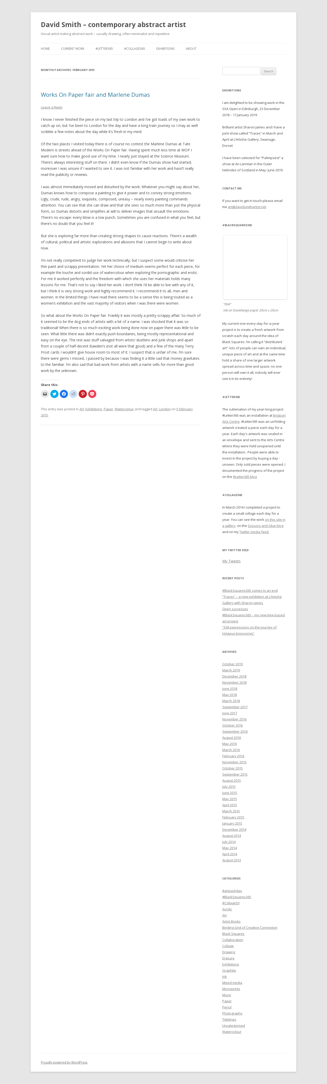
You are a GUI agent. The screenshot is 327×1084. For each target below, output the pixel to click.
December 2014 (234, 829)
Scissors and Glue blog (265, 525)
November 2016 (234, 719)
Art (81, 409)
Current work (72, 48)
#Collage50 (230, 903)
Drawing (228, 952)
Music (226, 995)
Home (45, 48)
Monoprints (231, 988)
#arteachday (232, 890)
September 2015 (235, 774)
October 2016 (232, 725)
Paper (108, 409)
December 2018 (234, 676)
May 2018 (229, 694)
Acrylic (227, 909)
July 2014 (229, 841)
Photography (232, 1013)
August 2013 (231, 860)
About (191, 48)
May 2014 (229, 848)
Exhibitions (165, 48)
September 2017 (235, 707)
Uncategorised (233, 1025)
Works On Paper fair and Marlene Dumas (95, 94)
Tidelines (229, 1019)
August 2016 (231, 737)
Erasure (228, 958)
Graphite (229, 970)
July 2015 (229, 786)
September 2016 (235, 731)
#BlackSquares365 (236, 897)
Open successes (235, 609)
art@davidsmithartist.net (247, 206)
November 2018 (234, 682)
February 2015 (233, 817)
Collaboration (232, 939)
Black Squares (233, 933)
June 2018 (229, 688)
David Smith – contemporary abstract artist (113, 24)
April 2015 (229, 805)
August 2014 (231, 835)
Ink (224, 976)
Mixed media (232, 982)
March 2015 (231, 811)
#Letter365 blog (245, 476)
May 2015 (229, 799)
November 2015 (234, 762)
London (165, 409)
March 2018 (231, 700)
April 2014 (229, 854)
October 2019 (232, 664)
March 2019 (231, 670)
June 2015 (229, 792)
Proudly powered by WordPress (64, 1062)
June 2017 (229, 713)
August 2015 (231, 780)
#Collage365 (134, 48)
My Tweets (231, 561)
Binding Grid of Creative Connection (249, 927)
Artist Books (231, 921)
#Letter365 (104, 48)
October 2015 (232, 768)
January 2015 (232, 823)
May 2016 (229, 743)
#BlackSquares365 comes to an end (250, 590)
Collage (228, 946)
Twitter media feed (254, 531)
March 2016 (231, 750)
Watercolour (124, 409)
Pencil (226, 1007)
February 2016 (233, 756)
